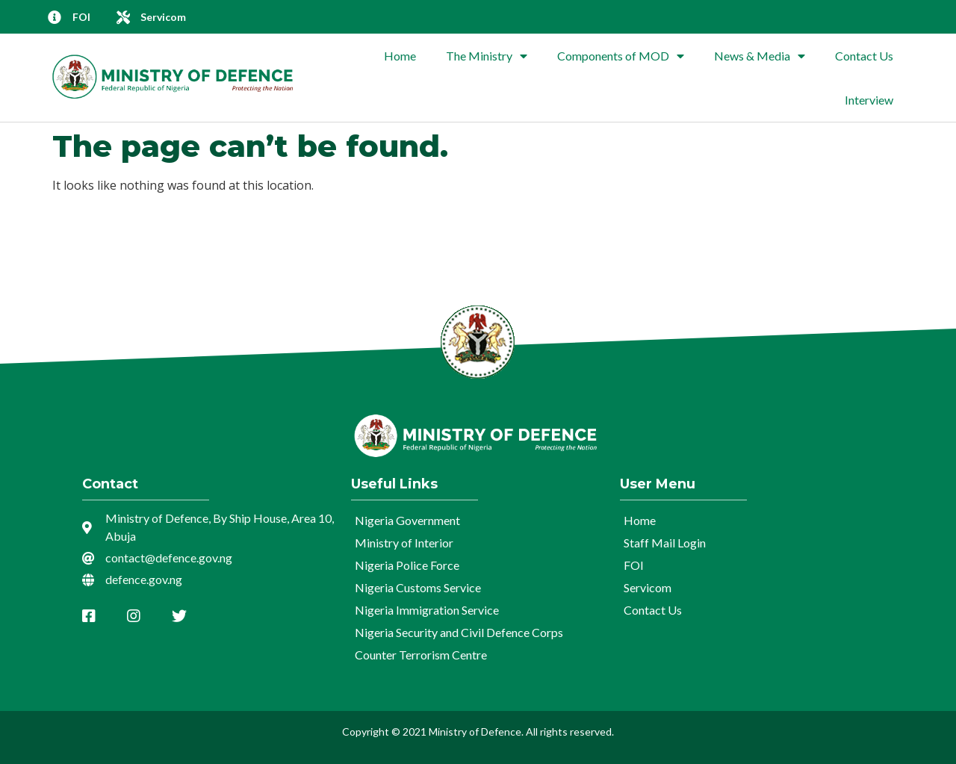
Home (400, 56)
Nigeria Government (407, 520)
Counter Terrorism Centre (421, 654)
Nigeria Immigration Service (427, 610)
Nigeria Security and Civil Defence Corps (459, 632)
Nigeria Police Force (407, 565)
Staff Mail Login (665, 542)
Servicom (647, 587)
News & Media (759, 56)
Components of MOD (620, 56)
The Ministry (486, 56)
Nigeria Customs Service (418, 587)
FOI (634, 565)
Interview (869, 100)
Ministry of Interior (404, 542)
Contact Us (864, 56)
